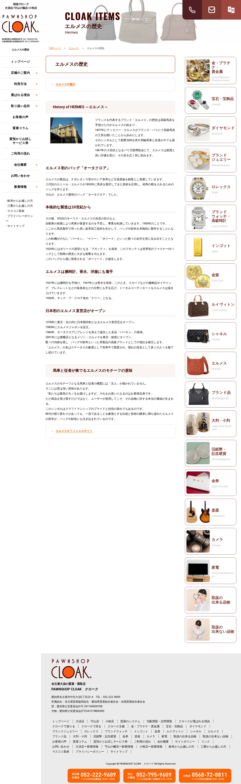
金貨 (157, 731)
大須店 (80, 721)
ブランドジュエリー (65, 731)
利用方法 (20, 84)
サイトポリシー (185, 741)
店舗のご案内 (20, 72)
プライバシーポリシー (90, 751)
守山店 (95, 721)
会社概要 (20, 164)
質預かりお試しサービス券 (20, 141)
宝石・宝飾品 (174, 726)
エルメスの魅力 (65, 84)
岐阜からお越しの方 (20, 200)
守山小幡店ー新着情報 (119, 746)
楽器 (137, 736)
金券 (125, 736)
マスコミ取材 (15, 211)
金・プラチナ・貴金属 (145, 726)
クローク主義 (116, 726)
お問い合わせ (20, 175)
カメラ (151, 736)
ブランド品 (59, 736)
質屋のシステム (130, 721)
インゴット (141, 731)
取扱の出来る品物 (185, 736)
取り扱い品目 (20, 106)
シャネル (195, 731)
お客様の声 (20, 117)
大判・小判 (80, 736)
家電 (164, 736)
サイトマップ (15, 226)
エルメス (74, 48)
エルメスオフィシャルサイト (74, 431)
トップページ (20, 61)
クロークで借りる (63, 726)
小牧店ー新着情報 (151, 746)
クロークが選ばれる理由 (194, 721)
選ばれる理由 (20, 95)
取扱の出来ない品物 (215, 736)
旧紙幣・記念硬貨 (104, 736)
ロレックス (91, 731)
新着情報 (20, 186)
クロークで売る (91, 726)
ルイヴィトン (175, 731)
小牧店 (109, 721)
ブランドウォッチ (116, 731)
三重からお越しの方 (20, 205)
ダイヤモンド (197, 726)
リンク (205, 741)
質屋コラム (20, 128)
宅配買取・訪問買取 (159, 721)
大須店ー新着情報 (87, 746)
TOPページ (55, 48)
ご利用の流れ (20, 153)
